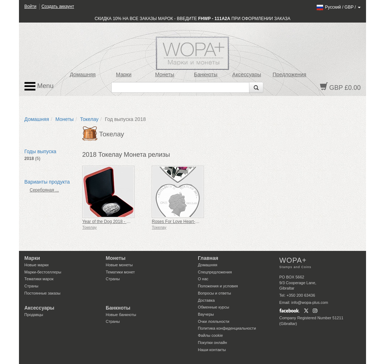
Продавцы (33, 314)
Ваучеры (206, 314)
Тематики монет (120, 272)
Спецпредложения (215, 272)
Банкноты (206, 74)
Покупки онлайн (212, 342)
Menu (39, 86)
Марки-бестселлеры (42, 272)
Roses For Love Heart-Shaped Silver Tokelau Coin (200, 221)
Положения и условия (218, 286)
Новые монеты (119, 265)
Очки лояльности (213, 321)
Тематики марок (39, 279)
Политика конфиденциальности (227, 328)
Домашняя (83, 74)
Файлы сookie (210, 335)
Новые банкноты (121, 314)
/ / (338, 7)
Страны (31, 286)
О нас (203, 279)
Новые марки (36, 265)
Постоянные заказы (42, 293)
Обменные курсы (213, 307)
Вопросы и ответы (214, 293)
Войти (30, 6)
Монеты (164, 74)
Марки (123, 74)
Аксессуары (246, 74)
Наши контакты (212, 350)
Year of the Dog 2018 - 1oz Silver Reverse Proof (128, 221)
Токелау (89, 119)
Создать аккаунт (58, 6)
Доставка (206, 300)
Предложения (289, 74)
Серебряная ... (44, 190)
